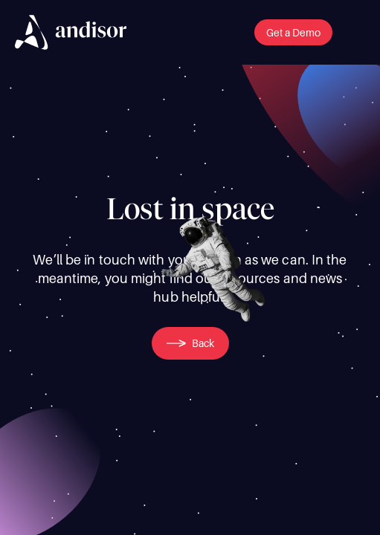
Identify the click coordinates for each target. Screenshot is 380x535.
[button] (293, 32)
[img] (70, 32)
